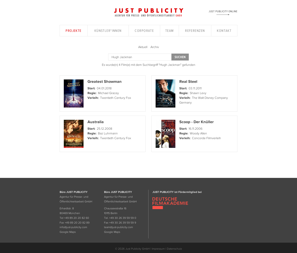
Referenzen (195, 31)
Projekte (74, 31)
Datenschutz (174, 248)
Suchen (180, 57)
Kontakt (224, 31)
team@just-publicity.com (118, 227)
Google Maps (68, 231)
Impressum (158, 248)
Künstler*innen (108, 31)
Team (169, 31)
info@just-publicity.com (73, 227)
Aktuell (142, 47)
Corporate (144, 31)
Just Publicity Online (223, 11)
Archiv (154, 47)
